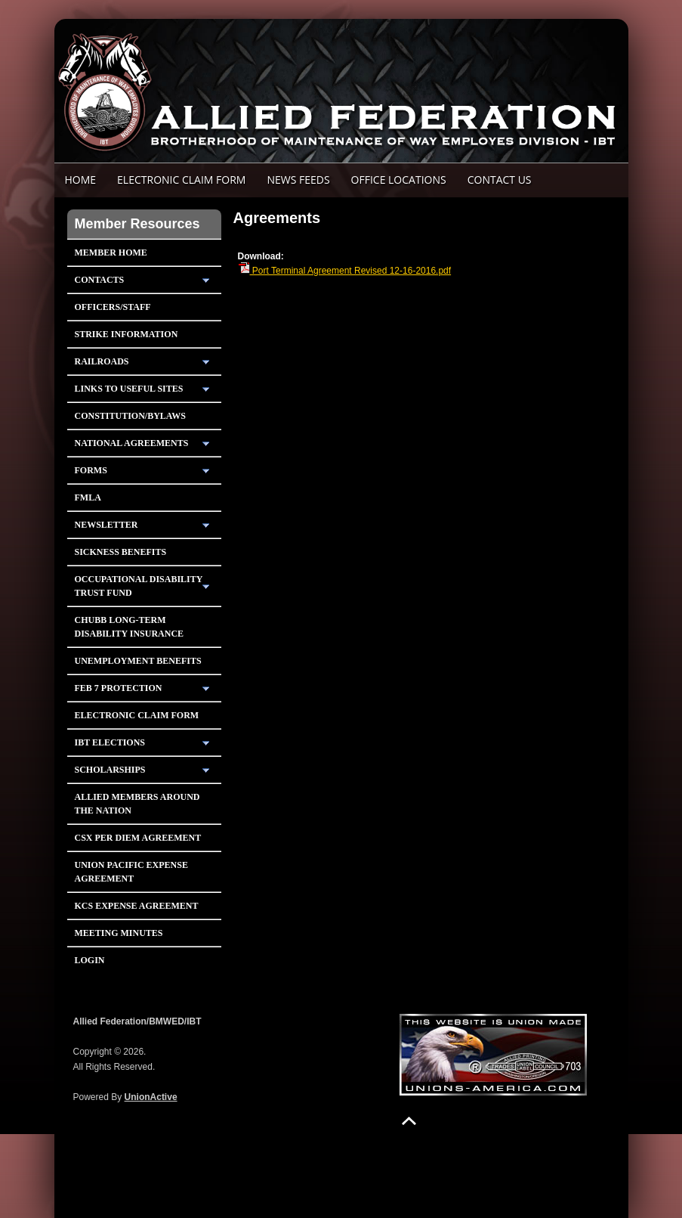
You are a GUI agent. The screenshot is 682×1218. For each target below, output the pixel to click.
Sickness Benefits (121, 552)
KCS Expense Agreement (137, 905)
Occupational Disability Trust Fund (139, 586)
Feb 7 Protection (118, 688)
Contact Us (500, 179)
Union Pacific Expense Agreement (131, 872)
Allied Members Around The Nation (137, 804)
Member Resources (137, 223)
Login (90, 960)
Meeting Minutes (119, 933)
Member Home (111, 252)
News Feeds (298, 179)
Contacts (100, 279)
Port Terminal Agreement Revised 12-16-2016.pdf (345, 270)
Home (81, 179)
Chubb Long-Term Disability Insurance (129, 627)
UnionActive (151, 1097)
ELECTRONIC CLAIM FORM (181, 179)
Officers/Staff (113, 307)
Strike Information (126, 334)
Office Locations (398, 179)
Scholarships (110, 769)
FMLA (88, 497)
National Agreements (132, 443)
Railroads (102, 361)
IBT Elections (110, 742)
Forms (91, 470)
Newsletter (106, 524)
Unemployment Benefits (138, 660)
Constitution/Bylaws (130, 416)
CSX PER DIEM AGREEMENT (138, 837)
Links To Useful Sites (129, 388)
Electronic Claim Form (137, 715)
